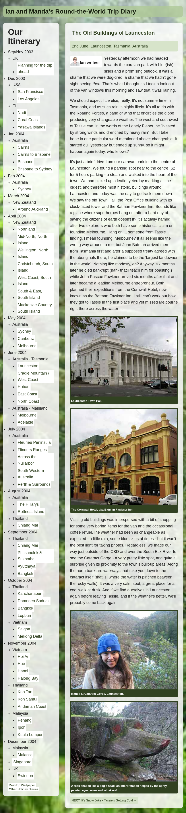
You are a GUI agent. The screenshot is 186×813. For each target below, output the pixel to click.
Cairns (23, 147)
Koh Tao (25, 692)
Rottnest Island (31, 511)
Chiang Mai (28, 525)
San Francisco (30, 91)
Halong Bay (28, 678)
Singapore (22, 762)
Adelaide (25, 422)
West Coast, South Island (34, 280)
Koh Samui (27, 699)
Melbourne (27, 346)
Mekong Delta (30, 636)
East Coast (27, 394)
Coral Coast (28, 120)
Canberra (26, 338)
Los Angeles (28, 99)
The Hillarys (28, 504)
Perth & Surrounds (34, 484)
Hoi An (23, 656)
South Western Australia (31, 473)
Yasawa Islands (31, 127)
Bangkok (25, 573)
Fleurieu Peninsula (34, 442)
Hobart (24, 387)
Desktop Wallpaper (22, 785)
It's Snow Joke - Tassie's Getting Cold (107, 800)
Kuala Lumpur (30, 734)
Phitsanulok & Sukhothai (30, 556)
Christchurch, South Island (35, 267)
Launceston (28, 366)
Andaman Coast (32, 706)
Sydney (24, 189)
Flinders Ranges (32, 450)
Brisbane (25, 162)
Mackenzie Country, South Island (35, 308)
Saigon (24, 629)
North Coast (28, 401)
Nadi (22, 113)
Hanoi (23, 671)
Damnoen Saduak (34, 601)
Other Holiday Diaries (23, 789)
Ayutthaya (26, 566)
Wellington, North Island (33, 253)
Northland (26, 229)
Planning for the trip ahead (35, 68)
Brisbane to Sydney (35, 169)
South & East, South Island (30, 294)
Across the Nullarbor (27, 460)
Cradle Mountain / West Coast (33, 376)
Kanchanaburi (30, 593)
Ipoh (21, 727)
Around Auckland (33, 209)
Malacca (25, 755)
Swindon (25, 776)
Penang (24, 720)
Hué (21, 663)
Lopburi (24, 615)
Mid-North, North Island (32, 239)
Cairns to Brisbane (34, 154)
